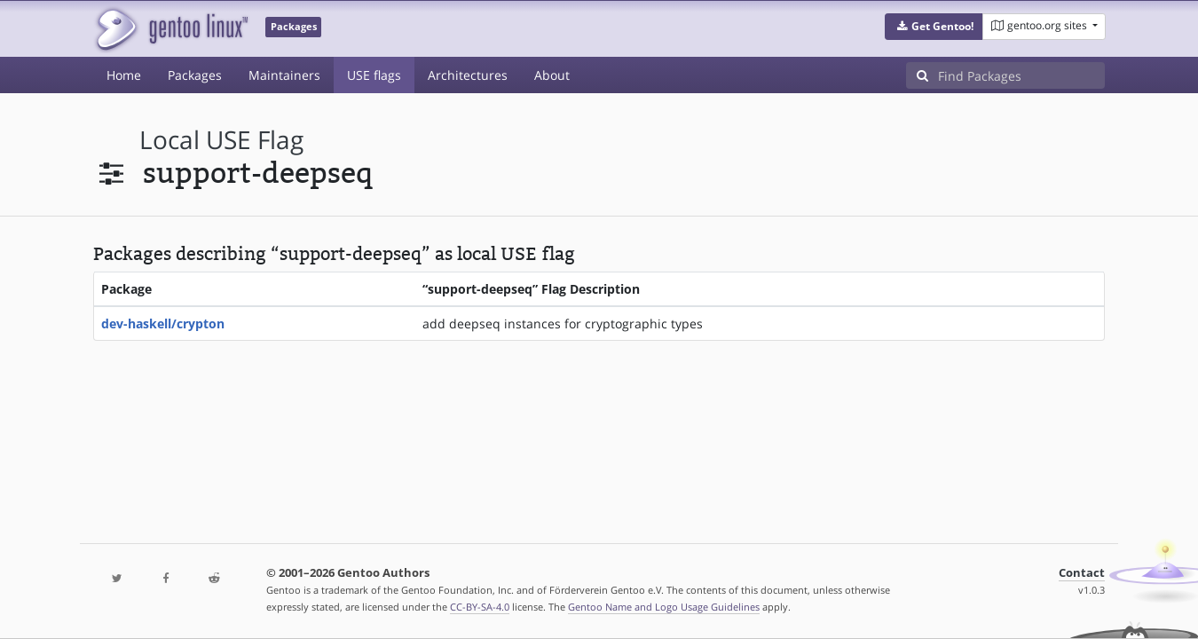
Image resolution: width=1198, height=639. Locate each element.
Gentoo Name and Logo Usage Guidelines (664, 606)
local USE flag (221, 139)
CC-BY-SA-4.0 (479, 606)
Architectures (468, 75)
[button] (934, 26)
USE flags (374, 75)
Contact (1082, 572)
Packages (195, 75)
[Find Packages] (1021, 75)
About (552, 75)
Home (123, 75)
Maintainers (284, 75)
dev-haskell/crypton (163, 323)
